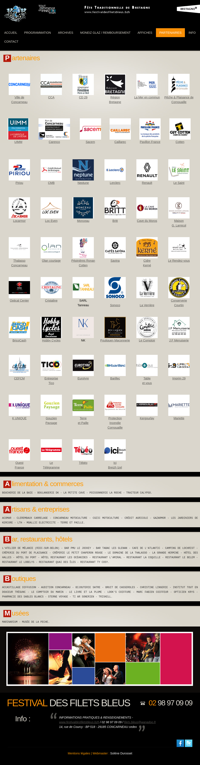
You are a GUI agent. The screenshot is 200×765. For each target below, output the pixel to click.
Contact (11, 41)
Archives (65, 32)
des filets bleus (68, 702)
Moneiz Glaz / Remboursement (105, 32)
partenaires (170, 32)
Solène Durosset (121, 753)
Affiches (144, 32)
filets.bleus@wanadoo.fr (140, 722)
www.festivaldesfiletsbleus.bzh (79, 722)
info (192, 32)
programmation (37, 32)
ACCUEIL (10, 32)
